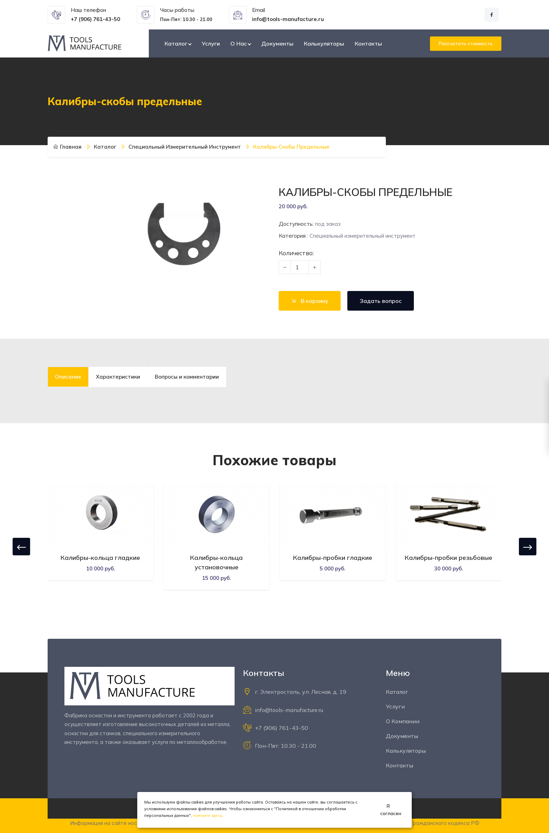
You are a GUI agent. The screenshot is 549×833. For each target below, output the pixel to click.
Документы (277, 43)
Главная (67, 146)
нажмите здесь (207, 815)
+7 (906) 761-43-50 (281, 727)
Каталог (176, 43)
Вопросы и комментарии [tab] (187, 376)
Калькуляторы (324, 43)
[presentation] (21, 546)
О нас (238, 43)
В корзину (309, 300)
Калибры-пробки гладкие (332, 558)
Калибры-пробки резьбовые (448, 558)
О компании (402, 721)
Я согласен (390, 810)
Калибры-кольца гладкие (100, 558)
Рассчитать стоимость (466, 43)
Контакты (368, 43)
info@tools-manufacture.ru (289, 709)
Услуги (211, 43)
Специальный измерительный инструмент (184, 146)
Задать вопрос (381, 300)
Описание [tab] (68, 376)
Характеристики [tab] (118, 376)
